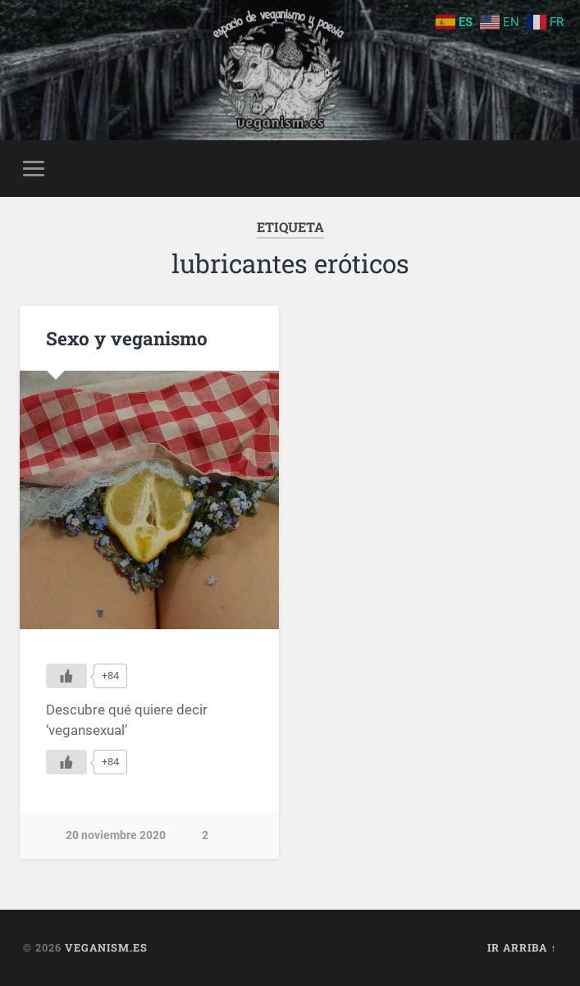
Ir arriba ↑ (521, 947)
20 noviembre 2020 (116, 835)
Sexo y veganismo (127, 338)
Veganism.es (106, 947)
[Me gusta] (66, 676)
